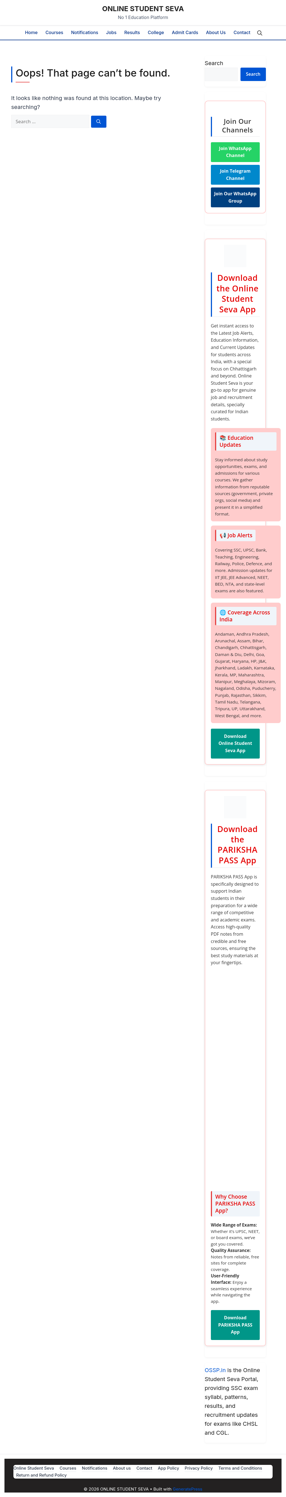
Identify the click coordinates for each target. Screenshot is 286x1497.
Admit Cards (185, 32)
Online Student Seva (33, 1468)
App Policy (168, 1468)
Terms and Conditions (240, 1468)
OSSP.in (215, 1370)
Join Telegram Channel (235, 174)
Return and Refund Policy (41, 1475)
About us (216, 32)
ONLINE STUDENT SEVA (143, 8)
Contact (241, 32)
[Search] (99, 121)
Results (132, 32)
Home (31, 32)
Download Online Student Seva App (235, 743)
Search (214, 63)
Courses (54, 32)
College (156, 32)
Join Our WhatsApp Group (235, 197)
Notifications (84, 32)
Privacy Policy (199, 1468)
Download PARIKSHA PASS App (235, 1325)
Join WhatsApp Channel (235, 152)
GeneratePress (187, 1489)
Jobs (111, 32)
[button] (259, 32)
